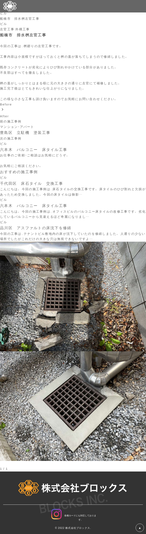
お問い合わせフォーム (18, 160)
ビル (3, 13)
